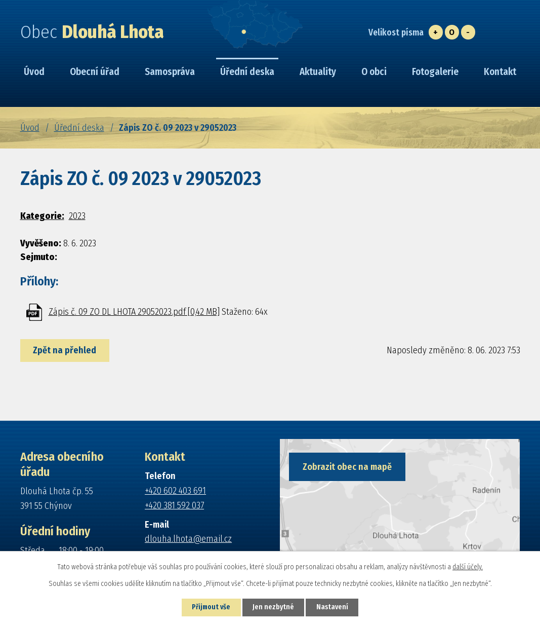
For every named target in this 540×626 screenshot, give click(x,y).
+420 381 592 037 (174, 505)
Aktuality (318, 72)
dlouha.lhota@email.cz (188, 538)
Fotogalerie (435, 72)
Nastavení (334, 607)
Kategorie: (42, 216)
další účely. (467, 566)
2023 (77, 216)
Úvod (29, 127)
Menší (468, 32)
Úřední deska (79, 127)
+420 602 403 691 (175, 490)
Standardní (452, 32)
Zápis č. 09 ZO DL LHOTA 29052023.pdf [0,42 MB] (134, 311)
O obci (374, 72)
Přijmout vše (210, 607)
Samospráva (170, 72)
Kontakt (500, 72)
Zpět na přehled (65, 350)
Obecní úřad (94, 72)
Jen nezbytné (274, 607)
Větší (436, 32)
